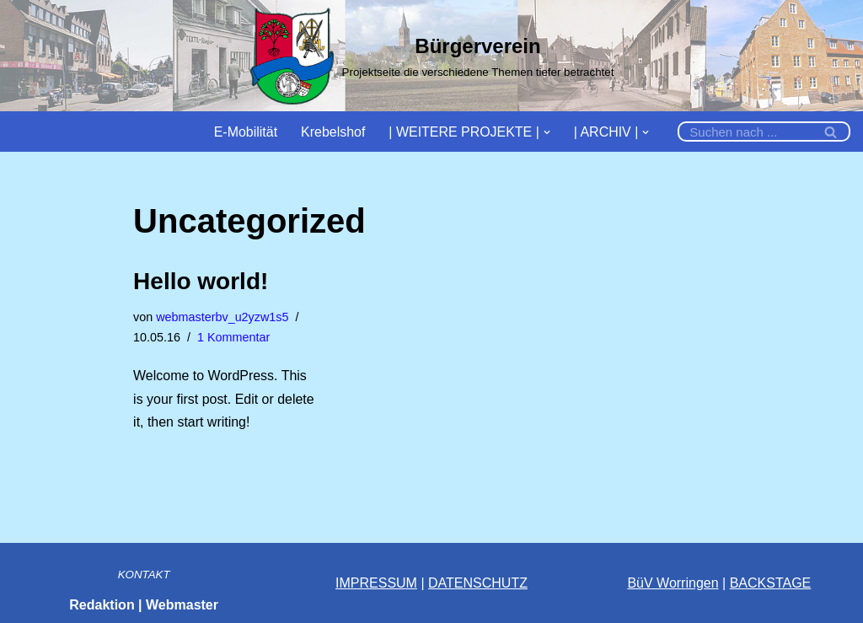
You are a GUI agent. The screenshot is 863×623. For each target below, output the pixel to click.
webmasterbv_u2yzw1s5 (222, 317)
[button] (547, 131)
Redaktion (101, 605)
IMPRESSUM (376, 584)
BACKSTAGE (771, 584)
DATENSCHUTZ (478, 584)
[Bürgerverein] (431, 56)
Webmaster (182, 605)
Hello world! (200, 281)
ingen (701, 584)
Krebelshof (333, 132)
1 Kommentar (233, 337)
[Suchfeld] (745, 131)
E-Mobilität (245, 132)
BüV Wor (654, 584)
